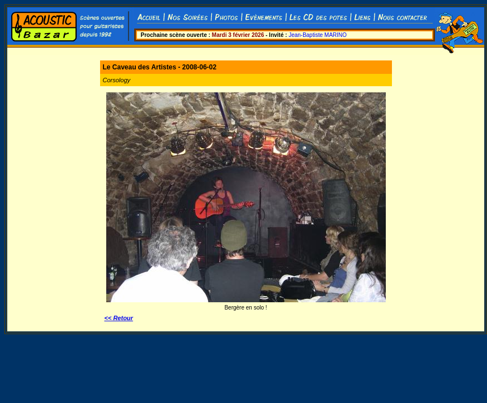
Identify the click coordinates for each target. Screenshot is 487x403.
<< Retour (119, 318)
